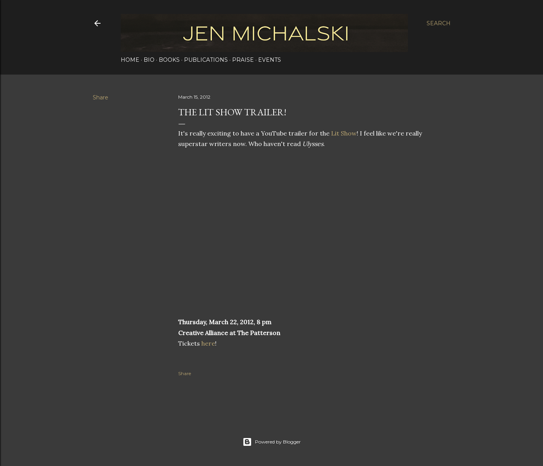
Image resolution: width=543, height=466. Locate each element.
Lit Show (344, 133)
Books (169, 59)
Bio (149, 59)
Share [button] (100, 97)
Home (130, 59)
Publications (206, 59)
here (208, 343)
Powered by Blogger (272, 442)
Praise (243, 59)
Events (269, 59)
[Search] (439, 23)
